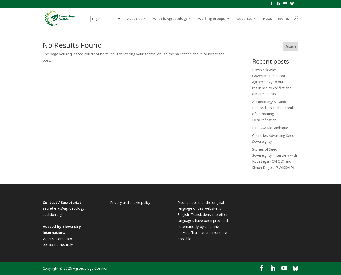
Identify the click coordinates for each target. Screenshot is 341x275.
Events (283, 19)
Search (290, 46)
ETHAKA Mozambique (270, 127)
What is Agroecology (170, 19)
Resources (244, 19)
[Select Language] (105, 19)
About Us (134, 19)
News (267, 19)
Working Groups (211, 19)
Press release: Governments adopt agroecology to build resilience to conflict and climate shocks (272, 81)
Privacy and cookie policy (130, 202)
